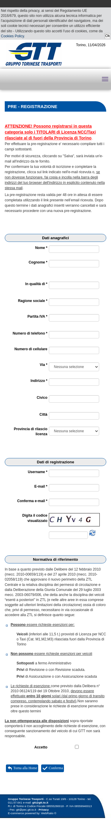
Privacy (43, 809)
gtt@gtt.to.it (40, 802)
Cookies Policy (12, 36)
